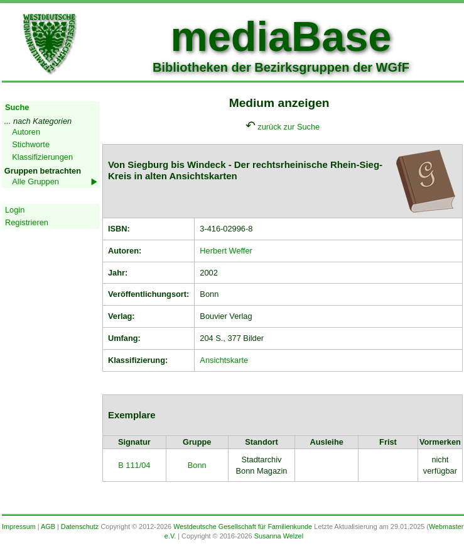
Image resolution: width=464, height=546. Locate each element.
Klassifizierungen (42, 157)
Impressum (19, 526)
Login (14, 209)
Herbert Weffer (226, 250)
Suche (17, 107)
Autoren (26, 131)
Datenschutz (80, 526)
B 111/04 (134, 465)
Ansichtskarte (224, 360)
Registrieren (26, 222)
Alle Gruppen (35, 181)
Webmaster (446, 526)
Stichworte (31, 144)
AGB (48, 526)
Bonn (197, 465)
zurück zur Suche (288, 126)
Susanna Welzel (278, 536)
